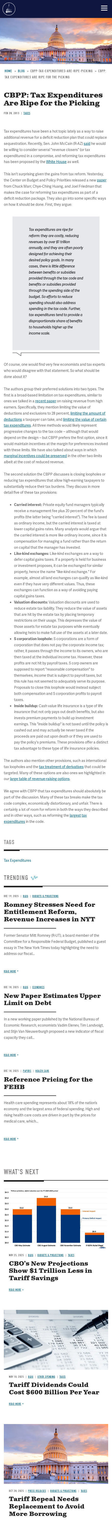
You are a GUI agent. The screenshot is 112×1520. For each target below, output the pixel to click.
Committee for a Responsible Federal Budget (9, 9)
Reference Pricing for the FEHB (48, 1083)
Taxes (71, 1255)
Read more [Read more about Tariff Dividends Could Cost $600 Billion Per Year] (15, 1404)
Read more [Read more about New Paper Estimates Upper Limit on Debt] (10, 1055)
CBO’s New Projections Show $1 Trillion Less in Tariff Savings (50, 1271)
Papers (27, 1071)
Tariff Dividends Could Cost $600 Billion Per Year (54, 1389)
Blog (30, 1255)
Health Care (42, 1071)
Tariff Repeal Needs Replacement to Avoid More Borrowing (46, 1506)
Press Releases (37, 1491)
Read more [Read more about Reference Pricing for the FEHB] (10, 1139)
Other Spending (46, 1376)
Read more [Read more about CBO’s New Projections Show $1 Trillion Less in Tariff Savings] (15, 1289)
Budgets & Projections (51, 1255)
